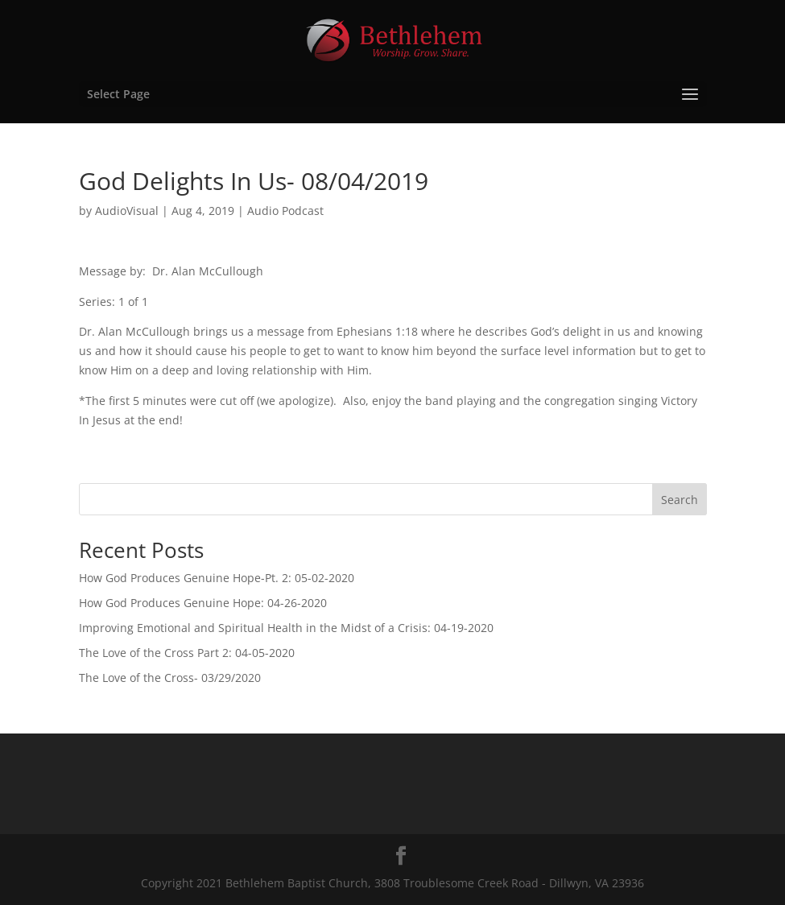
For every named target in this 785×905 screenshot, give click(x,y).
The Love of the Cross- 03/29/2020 (170, 677)
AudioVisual (127, 210)
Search (679, 499)
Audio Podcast (285, 210)
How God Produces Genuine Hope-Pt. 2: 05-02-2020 (216, 577)
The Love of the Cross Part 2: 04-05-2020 (187, 652)
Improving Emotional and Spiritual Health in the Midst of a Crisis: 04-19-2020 (286, 627)
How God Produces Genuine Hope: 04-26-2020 (203, 602)
